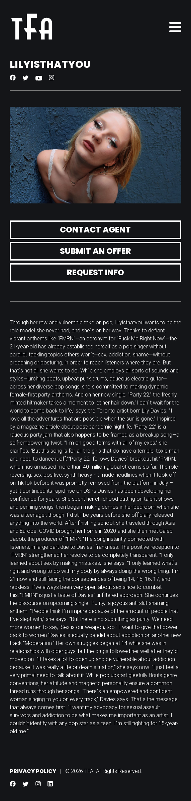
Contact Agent (95, 229)
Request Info (95, 272)
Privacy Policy (33, 771)
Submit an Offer (95, 251)
